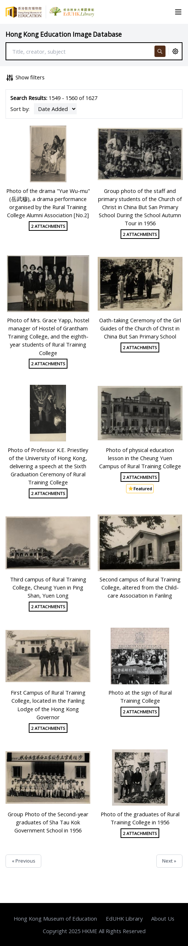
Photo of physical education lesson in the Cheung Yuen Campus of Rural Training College (140, 458)
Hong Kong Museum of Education (55, 918)
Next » (169, 860)
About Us (162, 918)
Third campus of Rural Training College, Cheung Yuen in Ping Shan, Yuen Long (48, 587)
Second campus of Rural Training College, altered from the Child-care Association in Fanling (140, 587)
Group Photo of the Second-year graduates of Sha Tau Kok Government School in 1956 (48, 822)
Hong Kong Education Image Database (64, 34)
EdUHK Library (124, 918)
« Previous (23, 860)
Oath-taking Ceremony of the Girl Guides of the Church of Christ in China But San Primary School (140, 328)
